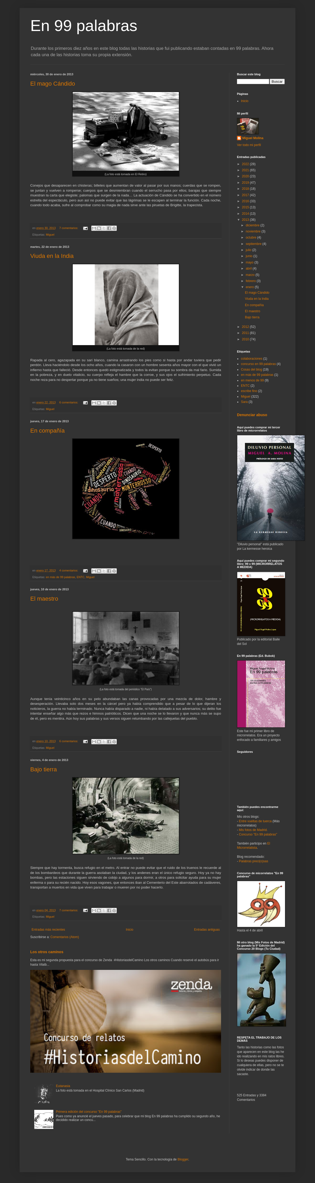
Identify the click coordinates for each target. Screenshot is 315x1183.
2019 (246, 182)
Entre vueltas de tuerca (255, 821)
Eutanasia (63, 1086)
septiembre (254, 244)
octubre (251, 237)
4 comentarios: (69, 570)
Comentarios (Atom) (64, 937)
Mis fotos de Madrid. (253, 830)
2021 (246, 170)
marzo (251, 275)
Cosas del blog (251, 369)
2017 (246, 195)
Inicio (129, 929)
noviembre (253, 231)
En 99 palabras (83, 25)
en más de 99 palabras (60, 577)
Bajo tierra (43, 769)
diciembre (253, 225)
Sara (244, 402)
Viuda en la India (52, 256)
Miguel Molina (252, 138)
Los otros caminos (46, 952)
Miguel (50, 234)
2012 (246, 327)
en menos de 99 (252, 380)
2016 (246, 201)
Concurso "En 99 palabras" (258, 834)
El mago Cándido (52, 83)
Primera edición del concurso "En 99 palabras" (89, 1112)
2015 (246, 207)
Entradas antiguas (207, 929)
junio (249, 256)
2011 (246, 333)
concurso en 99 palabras (258, 364)
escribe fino (249, 391)
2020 (246, 176)
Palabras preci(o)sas (253, 861)
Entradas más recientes (48, 929)
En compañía (47, 430)
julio (249, 250)
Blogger (183, 1159)
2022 (246, 164)
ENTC (80, 577)
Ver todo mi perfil (249, 145)
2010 (246, 339)
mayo (250, 262)
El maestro (44, 598)
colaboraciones (251, 358)
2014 (246, 214)
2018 (246, 189)
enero (250, 287)
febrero (251, 281)
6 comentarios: (69, 402)
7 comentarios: (69, 228)
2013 (246, 220)
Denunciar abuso (252, 415)
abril (249, 268)
